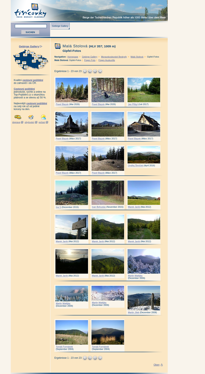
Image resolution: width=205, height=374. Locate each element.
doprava (16, 122)
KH (17, 55)
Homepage (72, 56)
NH (26, 67)
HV (34, 61)
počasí (42, 122)
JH (27, 52)
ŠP (24, 62)
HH (43, 63)
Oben (157, 364)
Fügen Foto (89, 60)
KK (32, 52)
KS (36, 58)
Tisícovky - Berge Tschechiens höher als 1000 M (89, 10)
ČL (18, 61)
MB (45, 61)
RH (39, 55)
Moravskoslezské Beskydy (114, 56)
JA (40, 66)
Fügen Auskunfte (106, 60)
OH (34, 55)
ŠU (21, 65)
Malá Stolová (137, 56)
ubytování (29, 122)
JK (25, 54)
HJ (40, 60)
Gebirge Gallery (60, 26)
